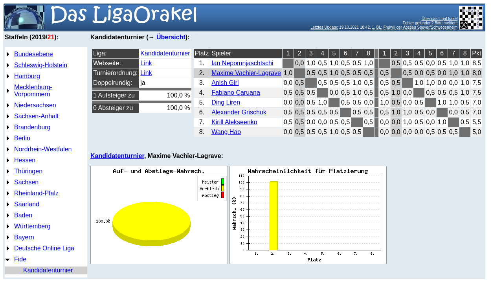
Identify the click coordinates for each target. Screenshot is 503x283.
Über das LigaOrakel (440, 19)
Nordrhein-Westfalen (43, 149)
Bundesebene (33, 54)
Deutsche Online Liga (44, 248)
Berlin (22, 138)
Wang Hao (226, 132)
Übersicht (170, 37)
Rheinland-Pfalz (36, 193)
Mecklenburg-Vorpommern (33, 90)
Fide (20, 259)
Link (146, 63)
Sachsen (26, 182)
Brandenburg (32, 127)
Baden (23, 215)
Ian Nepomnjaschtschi (242, 63)
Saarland (26, 204)
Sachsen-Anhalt (36, 116)
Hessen (24, 160)
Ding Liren (225, 102)
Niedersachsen (35, 105)
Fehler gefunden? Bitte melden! (430, 23)
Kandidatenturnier (48, 270)
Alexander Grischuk (238, 112)
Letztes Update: (324, 27)
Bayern (24, 237)
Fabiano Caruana (235, 92)
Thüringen (28, 171)
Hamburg (27, 76)
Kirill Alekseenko (234, 122)
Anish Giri (225, 82)
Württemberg (32, 226)
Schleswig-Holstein (40, 65)
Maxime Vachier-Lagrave (246, 73)
